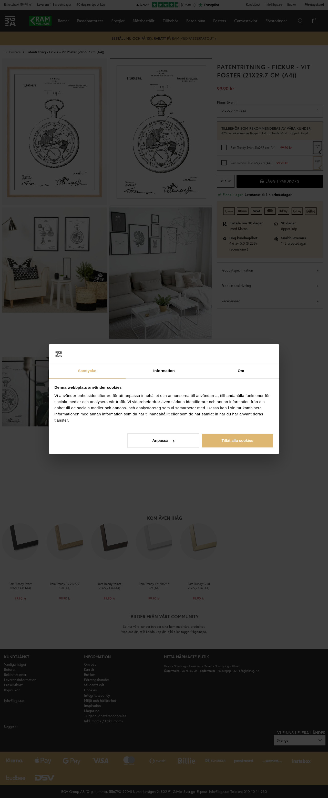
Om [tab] (241, 370)
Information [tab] (164, 370)
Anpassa (163, 440)
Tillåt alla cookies (237, 440)
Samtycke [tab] (87, 370)
